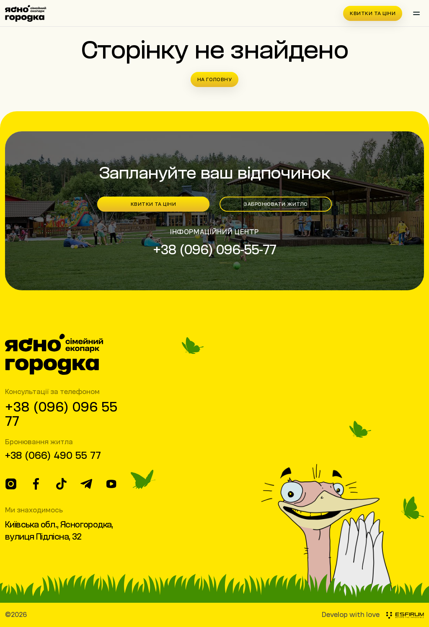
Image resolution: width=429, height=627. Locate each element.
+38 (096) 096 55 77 (61, 414)
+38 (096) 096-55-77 (215, 249)
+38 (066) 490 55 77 (53, 455)
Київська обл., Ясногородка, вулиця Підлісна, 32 (59, 530)
